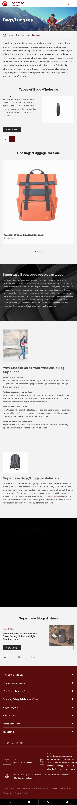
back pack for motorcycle (28, 283)
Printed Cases (10, 715)
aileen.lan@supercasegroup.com (61, 768)
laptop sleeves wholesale (51, 495)
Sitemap (7, 793)
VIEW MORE (10, 129)
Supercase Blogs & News (38, 619)
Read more (8, 237)
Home (10, 34)
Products (20, 34)
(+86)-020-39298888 (22, 762)
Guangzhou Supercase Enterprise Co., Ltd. (34, 788)
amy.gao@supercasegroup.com (60, 759)
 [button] (6, 139)
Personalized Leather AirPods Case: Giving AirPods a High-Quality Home (19, 636)
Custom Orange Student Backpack (23, 234)
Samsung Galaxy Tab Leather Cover (20, 699)
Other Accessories (12, 723)
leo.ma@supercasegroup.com (59, 756)
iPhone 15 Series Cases (14, 674)
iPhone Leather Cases (14, 682)
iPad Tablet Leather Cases (16, 690)
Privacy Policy (21, 793)
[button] (35, 251)
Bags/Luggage (33, 34)
